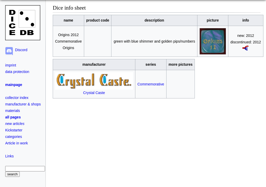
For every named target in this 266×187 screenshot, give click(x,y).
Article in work (16, 143)
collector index (17, 98)
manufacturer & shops (23, 104)
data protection (17, 72)
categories (13, 137)
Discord (20, 50)
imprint (10, 65)
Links (9, 156)
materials (12, 111)
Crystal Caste (94, 90)
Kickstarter (13, 130)
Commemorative (150, 84)
